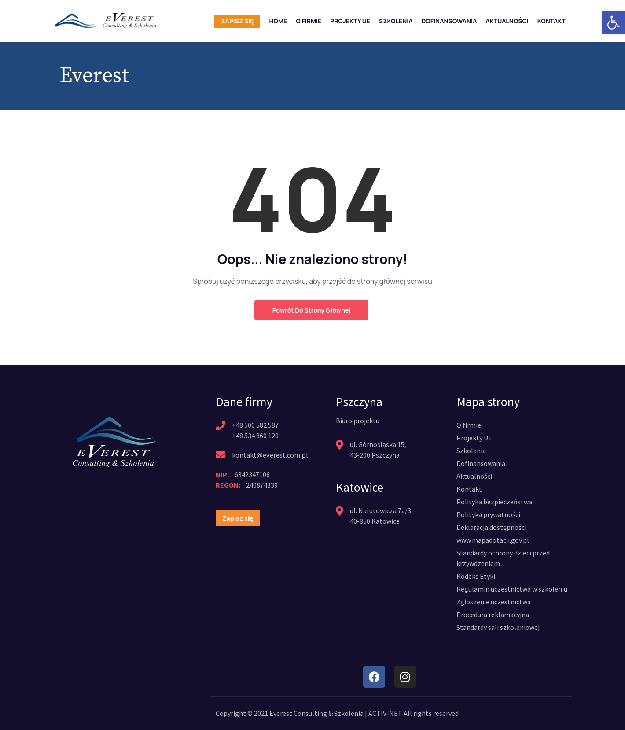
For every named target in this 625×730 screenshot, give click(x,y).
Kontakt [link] (551, 21)
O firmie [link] (308, 21)
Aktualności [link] (506, 21)
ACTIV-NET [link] (385, 713)
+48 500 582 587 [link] (255, 425)
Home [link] (278, 21)
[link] (613, 22)
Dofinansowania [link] (449, 21)
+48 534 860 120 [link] (255, 435)
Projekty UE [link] (350, 21)
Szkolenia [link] (396, 21)
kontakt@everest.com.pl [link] (269, 455)
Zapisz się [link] (237, 21)
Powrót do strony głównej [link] (311, 310)
